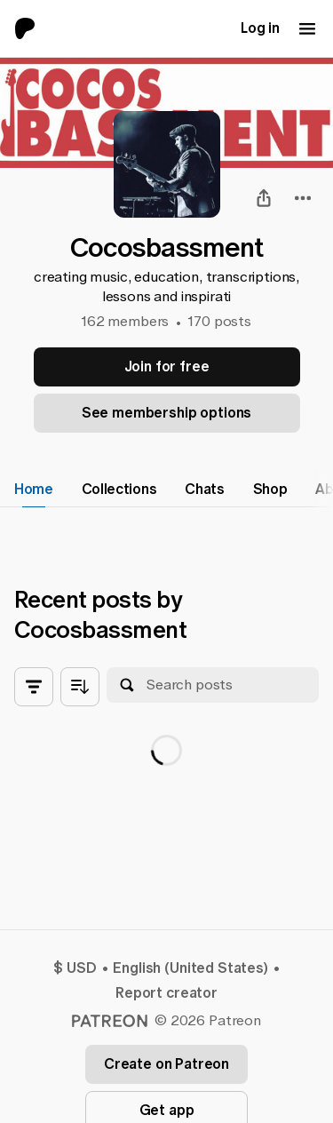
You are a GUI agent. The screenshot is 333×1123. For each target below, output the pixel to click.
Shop (270, 489)
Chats (204, 489)
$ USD (74, 968)
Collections (119, 489)
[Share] (263, 198)
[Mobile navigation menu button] (307, 28)
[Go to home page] (32, 28)
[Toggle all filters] (33, 686)
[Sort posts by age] (79, 686)
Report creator (166, 992)
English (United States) (190, 968)
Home (33, 489)
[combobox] (302, 198)
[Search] (127, 685)
